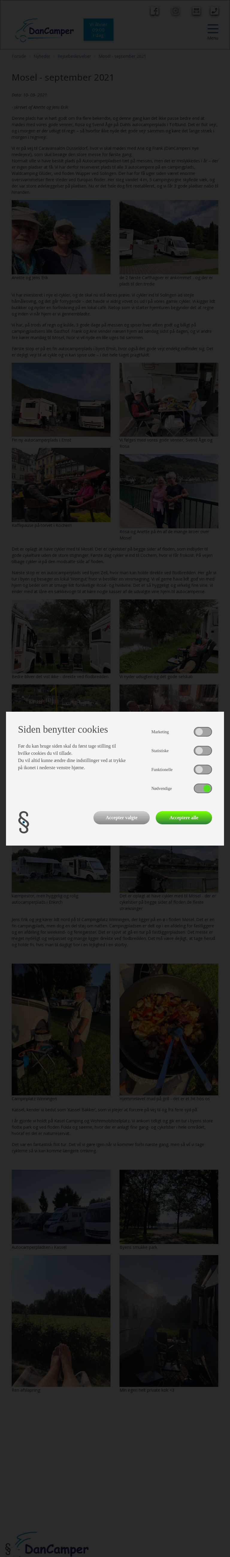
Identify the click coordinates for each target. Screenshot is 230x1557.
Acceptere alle (184, 817)
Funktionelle (162, 769)
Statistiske (160, 751)
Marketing (160, 732)
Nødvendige (162, 788)
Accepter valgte (121, 817)
